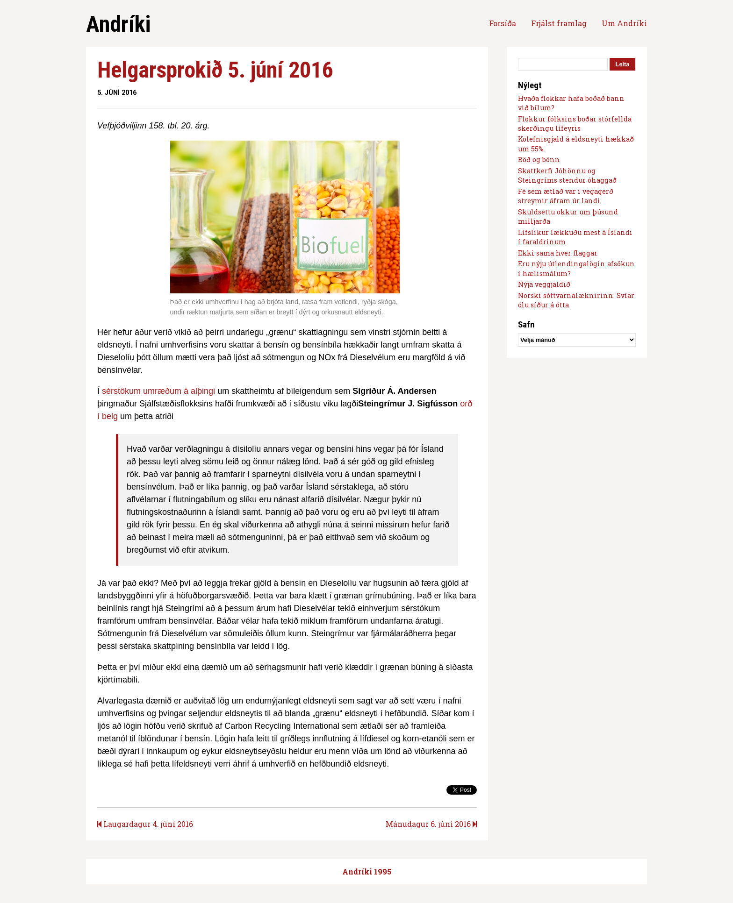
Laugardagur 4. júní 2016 (145, 824)
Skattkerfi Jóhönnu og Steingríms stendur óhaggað (567, 175)
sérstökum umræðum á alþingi (158, 391)
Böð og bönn (539, 159)
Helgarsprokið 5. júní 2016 (215, 70)
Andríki (118, 24)
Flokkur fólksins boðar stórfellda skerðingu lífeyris (575, 123)
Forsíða (502, 23)
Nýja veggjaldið (544, 284)
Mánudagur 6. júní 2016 (431, 824)
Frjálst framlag (559, 23)
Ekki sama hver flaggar (557, 253)
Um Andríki (624, 23)
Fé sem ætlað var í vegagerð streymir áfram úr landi (565, 196)
